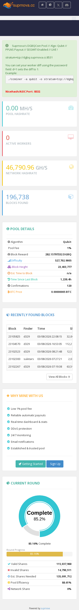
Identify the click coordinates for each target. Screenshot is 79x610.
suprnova (45, 608)
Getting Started (31, 464)
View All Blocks (59, 377)
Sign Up (54, 464)
